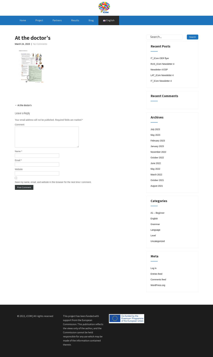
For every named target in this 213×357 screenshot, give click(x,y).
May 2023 (155, 135)
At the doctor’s (23, 105)
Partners (57, 20)
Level (153, 235)
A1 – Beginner (158, 213)
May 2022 (155, 169)
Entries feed (156, 274)
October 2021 (157, 180)
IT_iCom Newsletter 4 (161, 81)
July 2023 (155, 129)
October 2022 (157, 157)
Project (39, 20)
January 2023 (157, 146)
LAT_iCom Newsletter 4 (162, 75)
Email (18, 164)
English (154, 218)
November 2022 (158, 152)
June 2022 (156, 163)
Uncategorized (158, 241)
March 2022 (156, 174)
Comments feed (158, 279)
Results (75, 20)
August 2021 (157, 186)
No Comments (40, 44)
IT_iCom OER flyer (160, 58)
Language (155, 230)
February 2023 (158, 140)
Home (23, 20)
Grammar (155, 224)
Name (18, 155)
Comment (19, 124)
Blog (91, 20)
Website (19, 173)
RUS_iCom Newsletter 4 (162, 64)
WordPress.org (158, 285)
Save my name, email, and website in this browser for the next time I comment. (53, 186)
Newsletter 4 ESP (159, 69)
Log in (154, 268)
